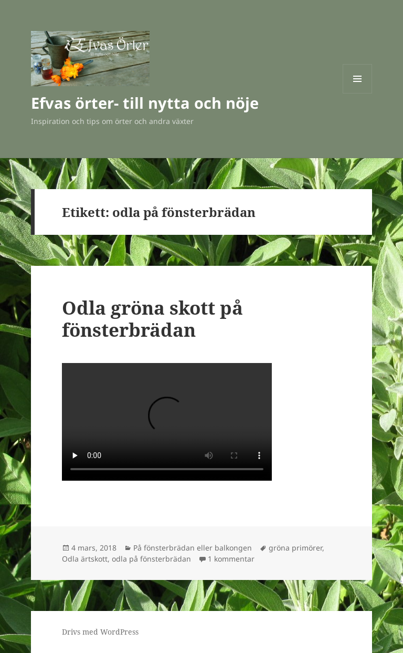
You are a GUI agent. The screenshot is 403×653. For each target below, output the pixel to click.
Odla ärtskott (85, 559)
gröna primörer (295, 548)
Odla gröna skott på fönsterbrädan (152, 318)
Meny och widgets (357, 93)
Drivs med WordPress (100, 632)
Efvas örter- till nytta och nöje (145, 102)
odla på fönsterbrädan (151, 559)
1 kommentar (231, 559)
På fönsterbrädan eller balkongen (192, 548)
